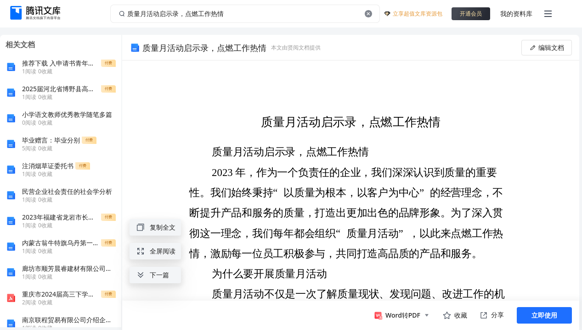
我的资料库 (516, 13)
